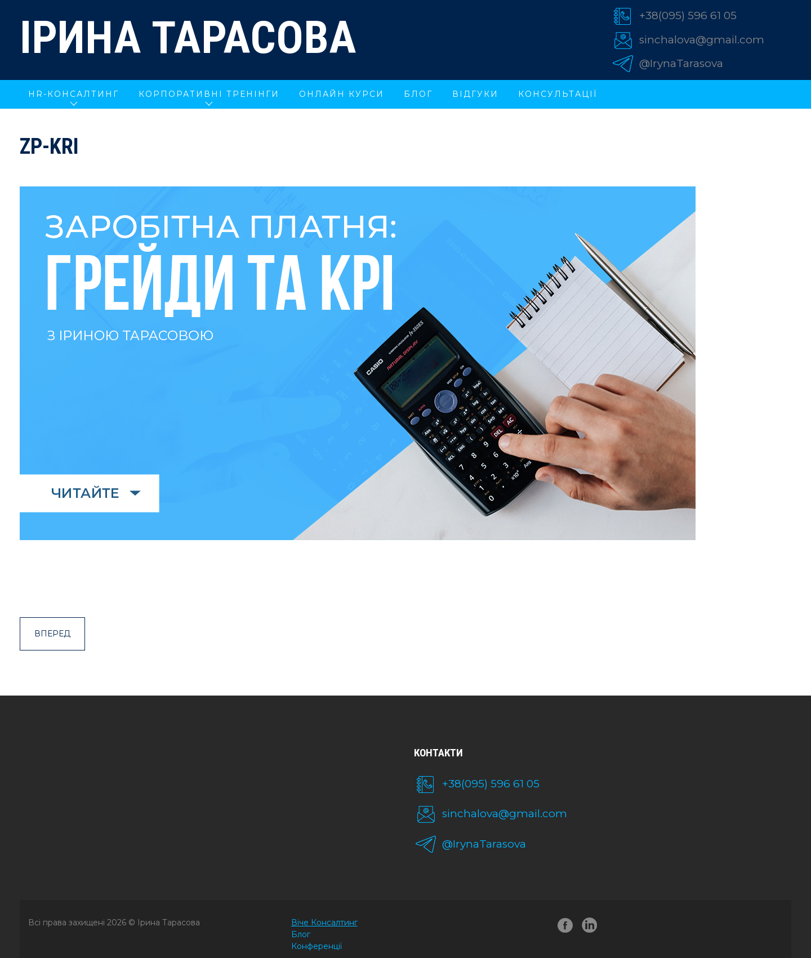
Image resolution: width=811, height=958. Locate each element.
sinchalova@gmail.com (701, 39)
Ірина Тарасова (188, 37)
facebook (565, 927)
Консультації (558, 94)
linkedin (591, 927)
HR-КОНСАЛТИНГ (73, 94)
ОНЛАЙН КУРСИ (341, 94)
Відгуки (475, 94)
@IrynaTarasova (681, 63)
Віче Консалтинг (324, 922)
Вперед (52, 634)
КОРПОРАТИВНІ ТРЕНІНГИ (209, 94)
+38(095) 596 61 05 (688, 15)
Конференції (316, 946)
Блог (418, 94)
